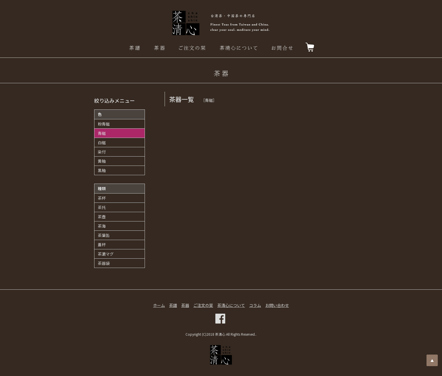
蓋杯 (102, 244)
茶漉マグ (106, 254)
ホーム (159, 305)
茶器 (185, 305)
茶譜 (173, 305)
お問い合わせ (277, 305)
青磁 (102, 133)
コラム (255, 305)
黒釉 (102, 170)
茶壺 (102, 216)
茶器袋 (104, 263)
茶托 (102, 207)
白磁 (102, 142)
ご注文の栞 (203, 305)
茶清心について (231, 305)
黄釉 (102, 161)
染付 (102, 152)
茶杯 (102, 198)
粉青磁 (104, 124)
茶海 (102, 226)
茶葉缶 (104, 235)
